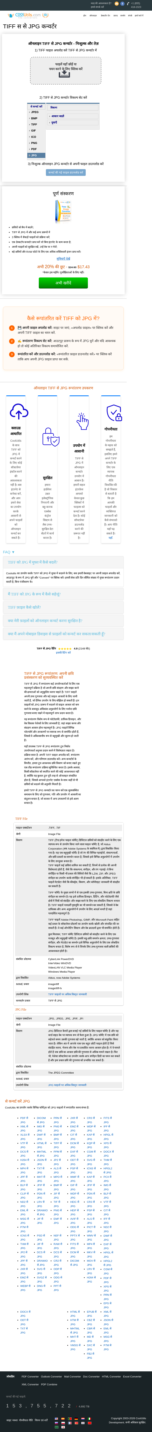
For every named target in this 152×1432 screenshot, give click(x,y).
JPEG (35, 112)
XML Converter (30, 1384)
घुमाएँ (54, 122)
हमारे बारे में (139, 16)
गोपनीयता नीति (26, 1420)
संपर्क (130, 16)
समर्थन (122, 16)
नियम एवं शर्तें (41, 1420)
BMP (34, 118)
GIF (33, 130)
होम (84, 16)
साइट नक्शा (12, 1420)
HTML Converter (111, 1376)
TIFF (34, 124)
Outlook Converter (51, 1376)
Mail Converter (72, 1376)
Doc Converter (91, 1376)
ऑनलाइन (93, 16)
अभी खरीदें (63, 283)
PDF (34, 149)
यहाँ (110, 537)
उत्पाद (115, 16)
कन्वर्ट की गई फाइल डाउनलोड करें (65, 172)
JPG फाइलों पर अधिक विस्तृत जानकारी (67, 1085)
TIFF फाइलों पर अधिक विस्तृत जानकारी (67, 994)
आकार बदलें (57, 116)
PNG (34, 143)
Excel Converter (132, 1376)
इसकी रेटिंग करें (63, 652)
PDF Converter (30, 1376)
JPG (34, 155)
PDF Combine (49, 1384)
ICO (33, 136)
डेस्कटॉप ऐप (105, 16)
